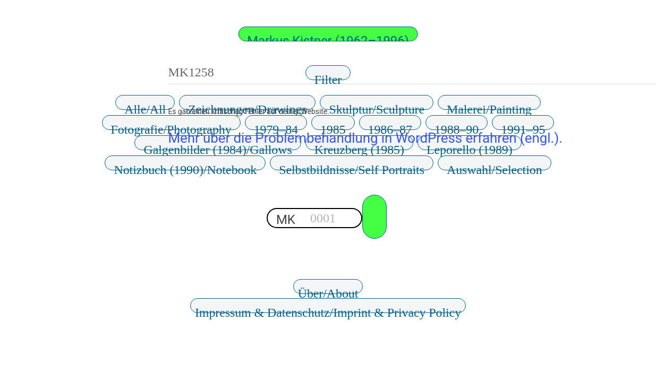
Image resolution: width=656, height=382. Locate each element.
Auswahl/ (494, 166)
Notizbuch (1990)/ (185, 166)
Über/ (328, 290)
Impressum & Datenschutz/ (328, 309)
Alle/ (145, 106)
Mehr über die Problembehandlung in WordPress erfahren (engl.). (365, 138)
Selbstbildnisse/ (351, 166)
